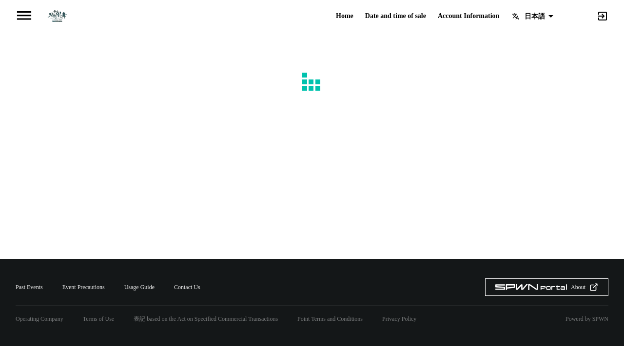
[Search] (586, 15)
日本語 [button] (535, 16)
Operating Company (39, 319)
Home (344, 16)
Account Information (468, 16)
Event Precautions (83, 287)
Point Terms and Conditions (330, 319)
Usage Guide (139, 287)
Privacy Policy (399, 319)
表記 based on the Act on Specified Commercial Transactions (206, 319)
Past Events (29, 287)
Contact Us (187, 287)
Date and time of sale (395, 16)
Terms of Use (98, 319)
